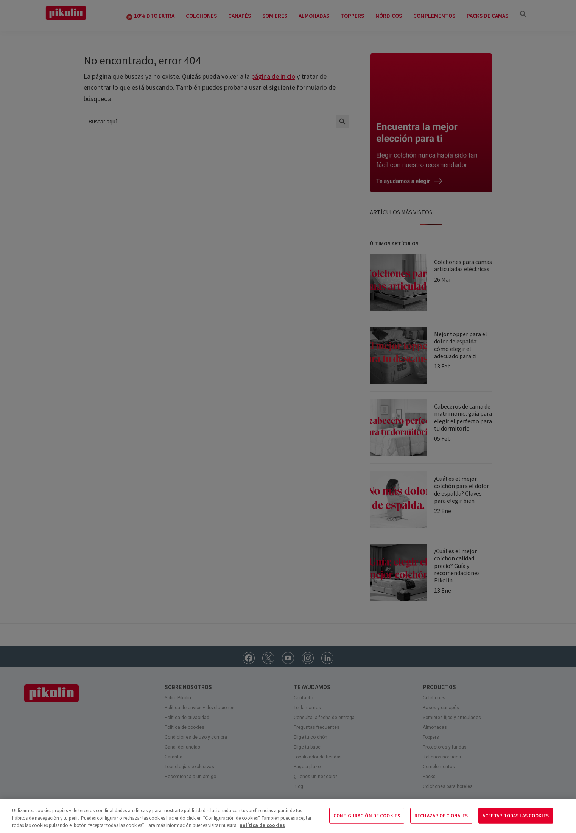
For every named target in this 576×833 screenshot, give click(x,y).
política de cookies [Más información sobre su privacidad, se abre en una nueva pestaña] (262, 825)
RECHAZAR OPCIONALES (441, 815)
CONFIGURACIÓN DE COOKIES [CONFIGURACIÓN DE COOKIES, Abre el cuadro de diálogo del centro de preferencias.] (366, 815)
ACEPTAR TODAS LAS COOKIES (516, 815)
